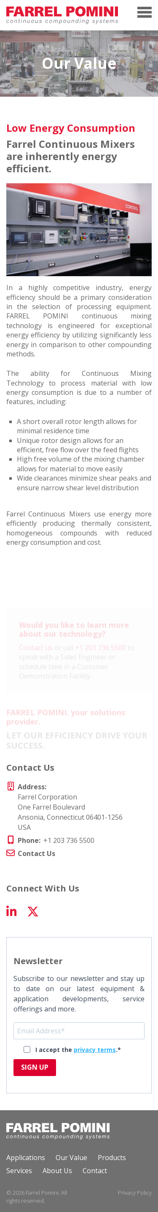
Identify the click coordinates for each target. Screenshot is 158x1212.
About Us (57, 1170)
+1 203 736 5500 (100, 652)
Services (19, 1170)
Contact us (36, 652)
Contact (95, 1170)
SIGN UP (34, 1067)
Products (112, 1157)
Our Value (71, 1157)
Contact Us (36, 853)
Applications (25, 1157)
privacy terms (95, 1050)
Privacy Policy (135, 1192)
